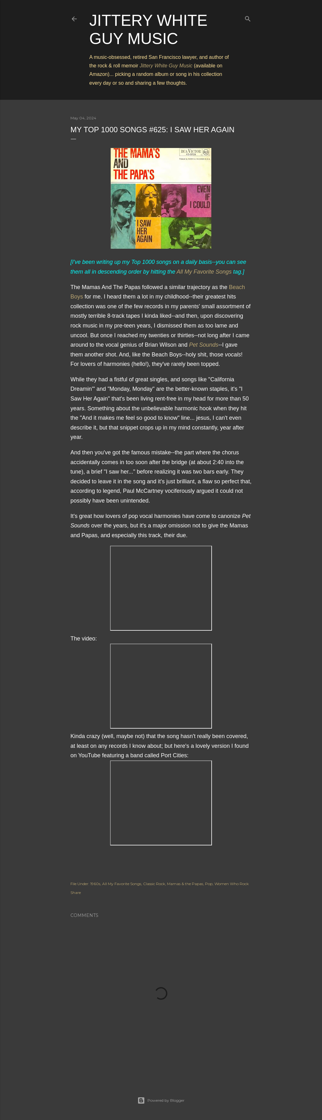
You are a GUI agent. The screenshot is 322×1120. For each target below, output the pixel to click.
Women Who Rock (231, 883)
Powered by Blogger (161, 1100)
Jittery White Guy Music (166, 65)
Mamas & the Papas (185, 883)
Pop (209, 883)
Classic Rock (154, 883)
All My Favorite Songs (204, 272)
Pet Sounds (203, 345)
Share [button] (75, 892)
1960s (95, 883)
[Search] (248, 17)
